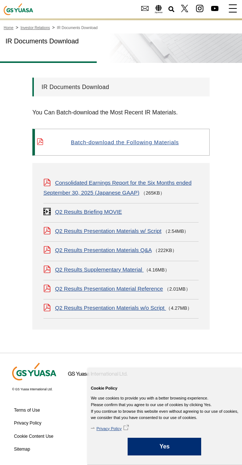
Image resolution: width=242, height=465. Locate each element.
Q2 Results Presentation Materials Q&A (103, 250)
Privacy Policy (108, 428)
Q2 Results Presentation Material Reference (109, 288)
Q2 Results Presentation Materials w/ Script (108, 231)
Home (9, 28)
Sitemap (22, 449)
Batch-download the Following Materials (125, 142)
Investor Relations (35, 28)
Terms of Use (27, 410)
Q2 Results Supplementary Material (99, 269)
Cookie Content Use (33, 436)
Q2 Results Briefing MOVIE (88, 212)
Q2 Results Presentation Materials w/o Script (110, 308)
